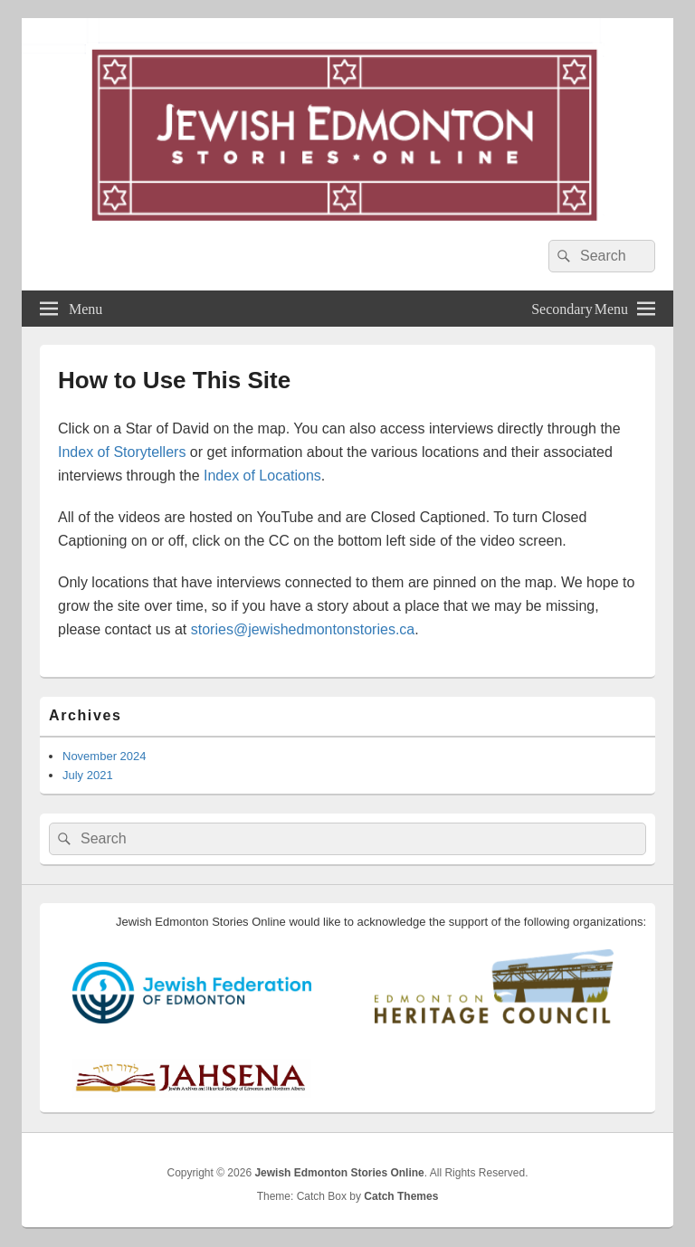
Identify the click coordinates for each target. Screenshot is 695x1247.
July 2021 (87, 775)
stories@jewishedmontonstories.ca (302, 629)
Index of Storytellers (122, 452)
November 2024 (104, 756)
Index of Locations (262, 475)
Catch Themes (401, 1196)
